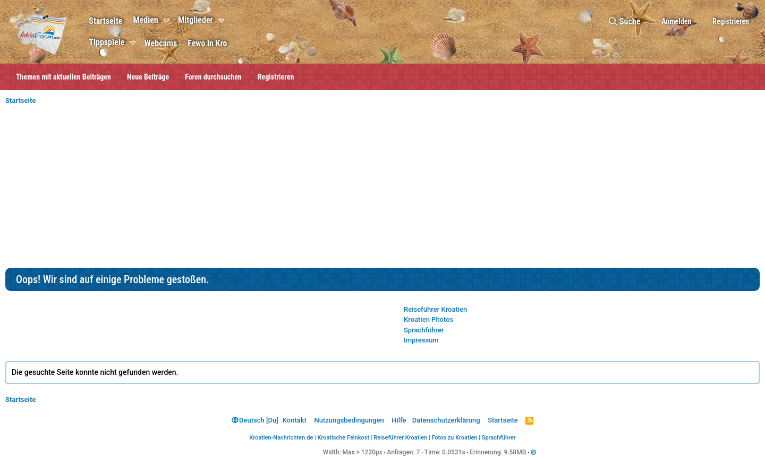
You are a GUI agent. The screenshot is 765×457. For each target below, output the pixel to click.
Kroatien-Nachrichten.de (281, 437)
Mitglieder (195, 20)
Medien (145, 20)
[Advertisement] (382, 188)
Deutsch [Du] (255, 420)
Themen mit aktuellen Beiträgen (63, 77)
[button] (168, 21)
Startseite (105, 21)
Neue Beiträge (148, 77)
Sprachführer (424, 330)
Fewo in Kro (207, 43)
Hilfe (399, 420)
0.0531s (453, 452)
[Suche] (624, 21)
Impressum (421, 340)
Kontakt (295, 420)
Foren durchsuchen (213, 77)
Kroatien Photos (428, 319)
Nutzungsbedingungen (349, 420)
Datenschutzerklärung (446, 420)
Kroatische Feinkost (344, 437)
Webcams (160, 43)
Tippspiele (106, 42)
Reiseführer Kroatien (435, 309)
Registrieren (276, 77)
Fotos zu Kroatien (454, 437)
